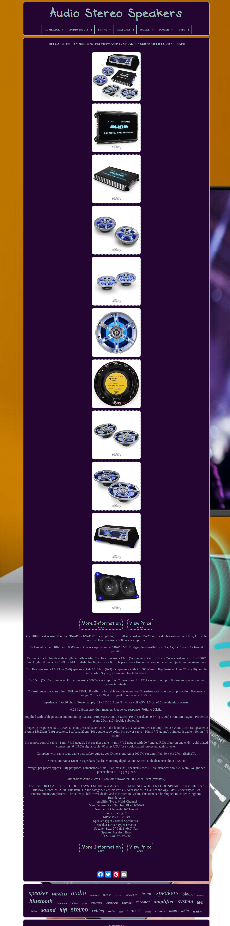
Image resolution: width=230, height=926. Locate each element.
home (146, 893)
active (148, 911)
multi (173, 911)
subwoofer (94, 895)
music (107, 894)
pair (74, 902)
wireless (59, 893)
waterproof (62, 902)
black (187, 893)
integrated (97, 902)
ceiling (98, 910)
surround (134, 910)
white (185, 911)
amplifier (164, 901)
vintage (160, 911)
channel (127, 902)
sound (48, 910)
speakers (167, 892)
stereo (79, 909)
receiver (118, 895)
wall (34, 911)
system (185, 901)
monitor (143, 902)
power (84, 903)
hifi (63, 910)
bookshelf (132, 894)
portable (200, 895)
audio (78, 892)
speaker (38, 892)
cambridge (112, 902)
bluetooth (41, 901)
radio (111, 911)
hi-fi (200, 902)
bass (121, 911)
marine (197, 911)
